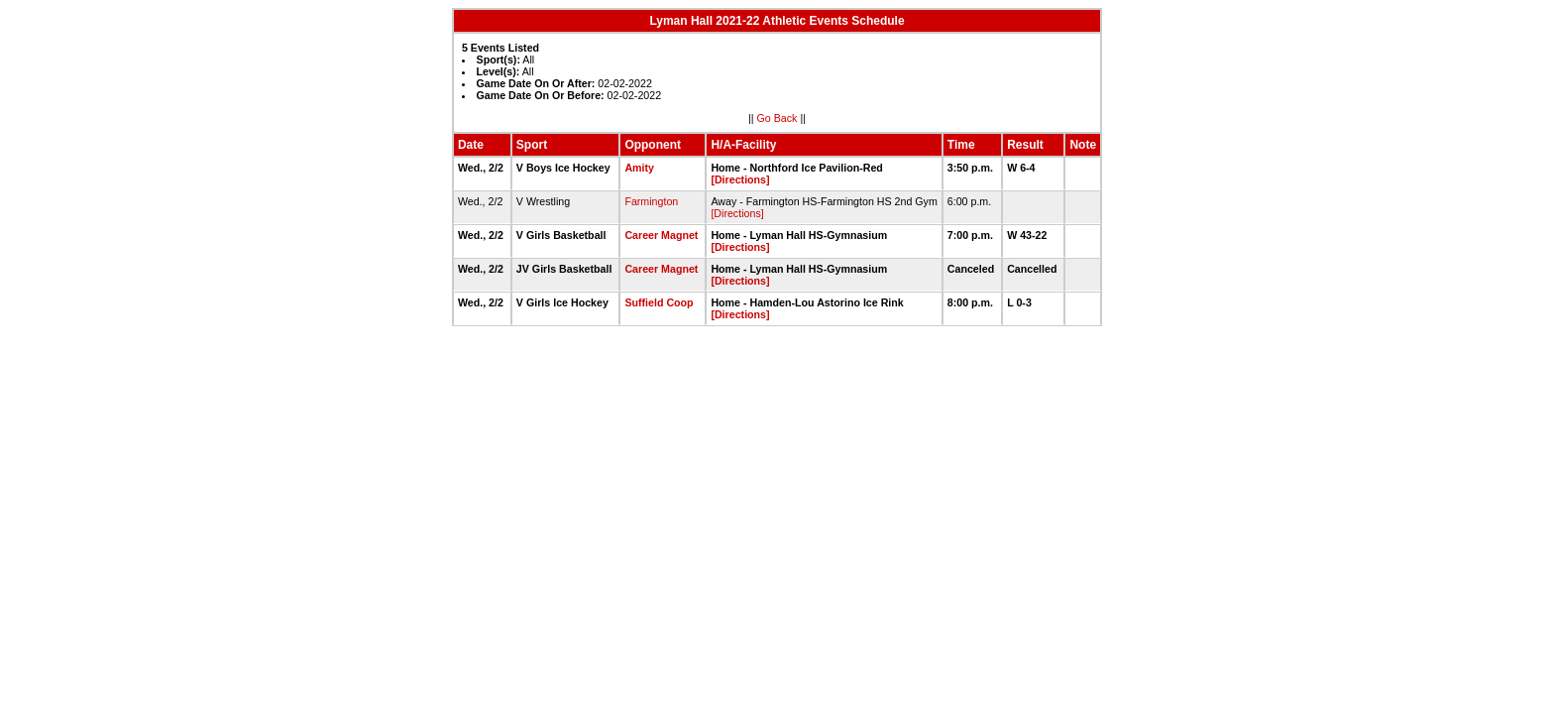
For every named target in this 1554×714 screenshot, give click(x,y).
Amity (639, 168)
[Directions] (740, 179)
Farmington (651, 201)
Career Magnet (661, 235)
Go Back (777, 118)
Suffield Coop (658, 302)
